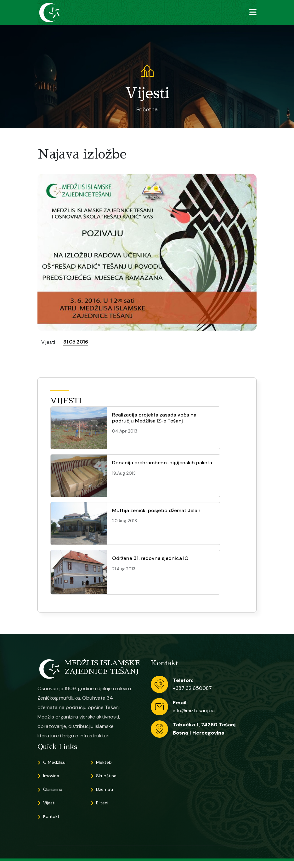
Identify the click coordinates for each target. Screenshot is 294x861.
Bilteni (102, 803)
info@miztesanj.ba (194, 710)
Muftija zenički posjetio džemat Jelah (156, 510)
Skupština (106, 776)
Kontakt (51, 816)
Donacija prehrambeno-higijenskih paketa (162, 462)
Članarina (52, 789)
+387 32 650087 (192, 688)
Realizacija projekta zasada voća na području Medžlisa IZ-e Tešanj (154, 417)
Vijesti (49, 803)
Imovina (51, 776)
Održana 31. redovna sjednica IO (150, 558)
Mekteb (104, 762)
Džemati (104, 789)
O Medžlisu (54, 762)
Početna (147, 109)
